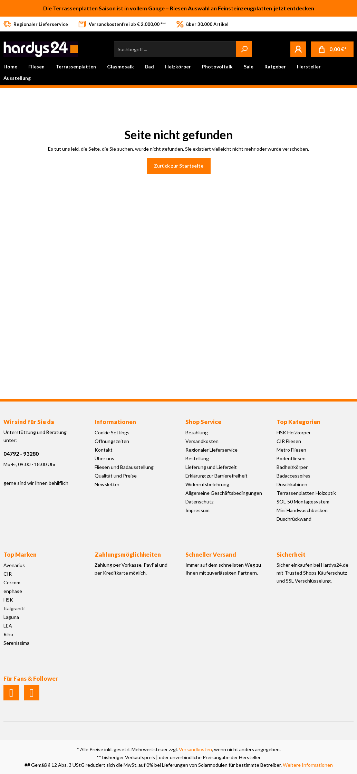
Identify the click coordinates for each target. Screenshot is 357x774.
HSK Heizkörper (294, 432)
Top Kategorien (298, 421)
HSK (8, 600)
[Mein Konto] (298, 49)
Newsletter (107, 484)
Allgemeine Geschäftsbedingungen (223, 493)
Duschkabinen (292, 484)
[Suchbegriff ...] (175, 49)
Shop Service (203, 421)
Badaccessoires (293, 476)
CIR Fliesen (289, 441)
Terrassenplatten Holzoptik (306, 493)
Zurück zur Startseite (178, 166)
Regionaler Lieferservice (211, 450)
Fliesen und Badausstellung (124, 467)
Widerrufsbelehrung (207, 484)
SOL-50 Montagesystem (303, 501)
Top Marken (20, 554)
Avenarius (14, 565)
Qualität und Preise (116, 476)
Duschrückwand (294, 519)
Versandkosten (202, 441)
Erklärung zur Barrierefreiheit (216, 476)
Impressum (197, 510)
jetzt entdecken (294, 8)
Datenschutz (199, 501)
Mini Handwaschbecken (302, 510)
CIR (7, 574)
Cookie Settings (112, 432)
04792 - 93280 (21, 453)
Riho (8, 634)
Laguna (11, 617)
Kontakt (104, 450)
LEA (7, 626)
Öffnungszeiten (112, 441)
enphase (12, 591)
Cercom (11, 582)
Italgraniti (14, 608)
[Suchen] (244, 49)
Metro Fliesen (291, 450)
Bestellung (197, 458)
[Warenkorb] (332, 49)
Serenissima (16, 643)
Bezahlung (196, 432)
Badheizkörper (292, 467)
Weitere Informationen (308, 765)
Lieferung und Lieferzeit (211, 467)
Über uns (104, 458)
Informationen (115, 421)
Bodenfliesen (291, 458)
